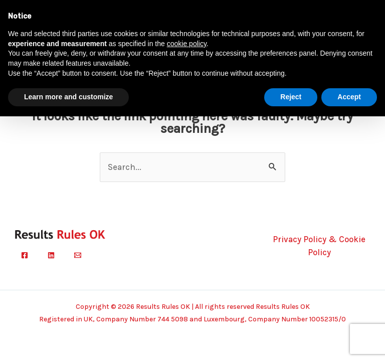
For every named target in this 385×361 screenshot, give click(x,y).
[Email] (77, 255)
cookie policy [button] (187, 44)
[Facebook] (24, 255)
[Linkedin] (51, 255)
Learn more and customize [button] (68, 97)
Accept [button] (349, 97)
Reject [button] (290, 97)
